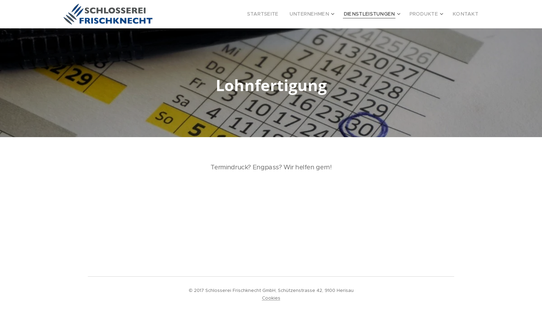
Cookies (271, 298)
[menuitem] (282, 14)
